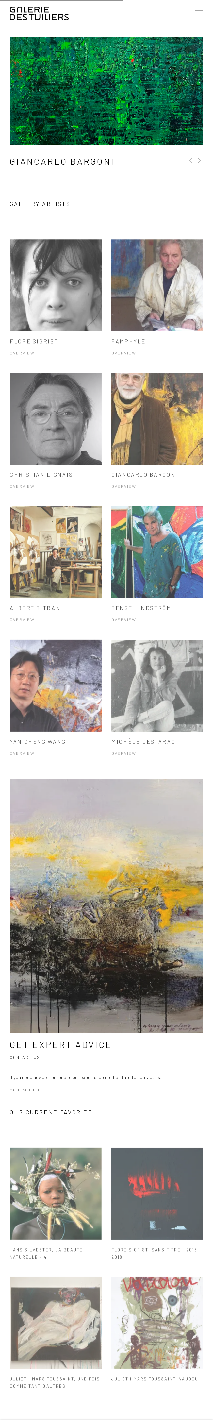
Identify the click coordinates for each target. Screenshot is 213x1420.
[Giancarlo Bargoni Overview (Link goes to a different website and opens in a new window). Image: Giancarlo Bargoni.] (157, 441)
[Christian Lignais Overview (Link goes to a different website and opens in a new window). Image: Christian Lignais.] (56, 441)
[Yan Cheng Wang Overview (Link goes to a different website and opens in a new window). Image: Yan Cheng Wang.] (56, 709)
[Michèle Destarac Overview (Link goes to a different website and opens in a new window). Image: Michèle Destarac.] (157, 709)
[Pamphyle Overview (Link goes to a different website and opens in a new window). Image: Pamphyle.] (157, 308)
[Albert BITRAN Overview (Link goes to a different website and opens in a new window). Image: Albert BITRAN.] (56, 575)
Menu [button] (198, 13)
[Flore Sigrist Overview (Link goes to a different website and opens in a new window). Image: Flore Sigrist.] (56, 308)
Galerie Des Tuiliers (39, 14)
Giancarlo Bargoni (62, 161)
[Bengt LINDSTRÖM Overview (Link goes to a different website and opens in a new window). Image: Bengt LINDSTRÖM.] (157, 575)
